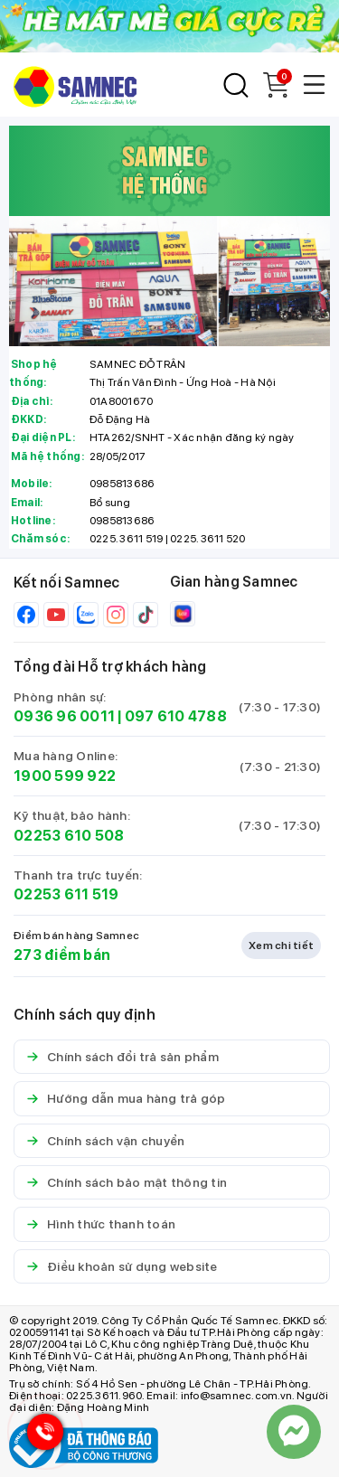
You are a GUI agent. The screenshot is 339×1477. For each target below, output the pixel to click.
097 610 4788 (176, 716)
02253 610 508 (69, 835)
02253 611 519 (66, 894)
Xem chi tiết (281, 945)
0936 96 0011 (64, 716)
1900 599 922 (65, 776)
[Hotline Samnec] (40, 1435)
